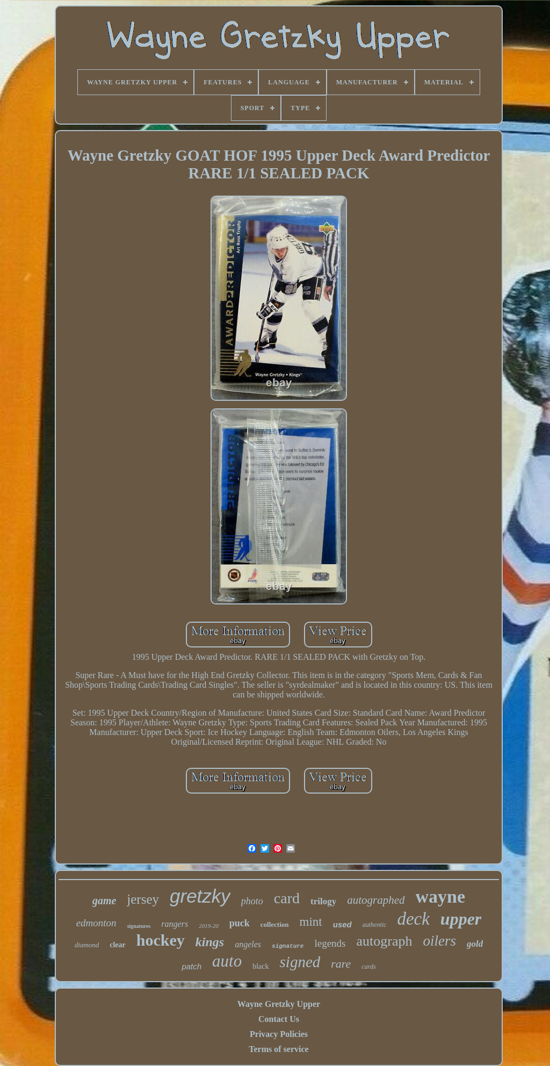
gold (475, 944)
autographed (375, 900)
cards (368, 966)
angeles (248, 944)
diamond (87, 945)
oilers (439, 941)
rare (341, 963)
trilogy (323, 901)
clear (118, 945)
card (287, 898)
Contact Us (278, 1019)
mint (311, 921)
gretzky (200, 895)
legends (329, 943)
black (260, 966)
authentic (375, 924)
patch (191, 966)
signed (300, 961)
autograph (384, 941)
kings (210, 942)
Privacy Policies (279, 1034)
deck (413, 918)
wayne (441, 896)
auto (227, 961)
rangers (174, 923)
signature (287, 946)
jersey (143, 899)
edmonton (96, 922)
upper (460, 918)
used (342, 924)
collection (274, 924)
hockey (160, 940)
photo (252, 901)
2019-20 (209, 926)
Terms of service (278, 1049)
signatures (139, 926)
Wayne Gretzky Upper (278, 1004)
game (104, 900)
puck (239, 923)
